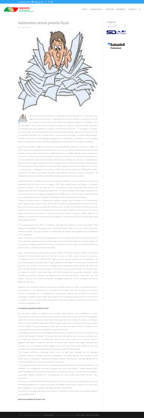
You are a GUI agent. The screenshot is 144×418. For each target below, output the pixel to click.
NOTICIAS (110, 9)
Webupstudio (49, 415)
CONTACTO (132, 9)
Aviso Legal (80, 415)
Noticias (28, 27)
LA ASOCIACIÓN (96, 9)
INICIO (84, 9)
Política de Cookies (92, 415)
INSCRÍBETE (121, 9)
